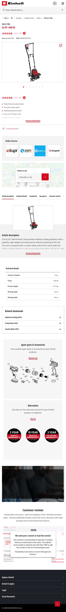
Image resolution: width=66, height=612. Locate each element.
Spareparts (43, 196)
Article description (8, 196)
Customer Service (54, 196)
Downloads (33, 196)
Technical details (21, 196)
